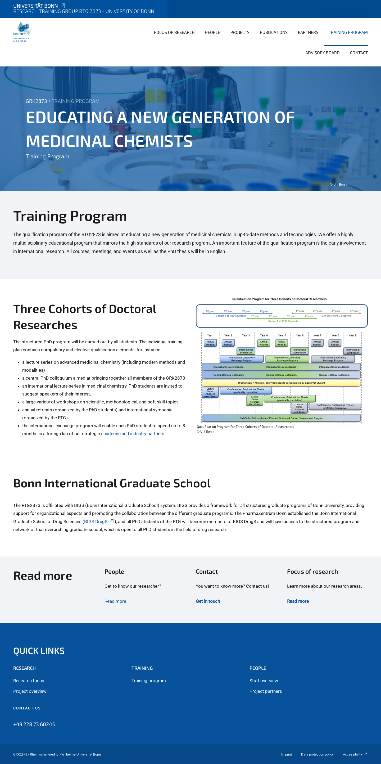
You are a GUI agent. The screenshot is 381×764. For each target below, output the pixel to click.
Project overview (30, 691)
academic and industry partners (132, 433)
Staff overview (264, 680)
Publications (274, 32)
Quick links (39, 650)
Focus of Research (174, 32)
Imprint (286, 754)
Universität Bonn (39, 6)
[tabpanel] (190, 128)
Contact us (27, 708)
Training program (148, 680)
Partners (308, 32)
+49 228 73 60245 (34, 724)
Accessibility (355, 754)
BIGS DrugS (99, 521)
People (212, 32)
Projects (240, 32)
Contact (359, 52)
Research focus (28, 680)
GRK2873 (36, 101)
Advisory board (322, 52)
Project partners (266, 691)
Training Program (348, 32)
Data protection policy (317, 754)
